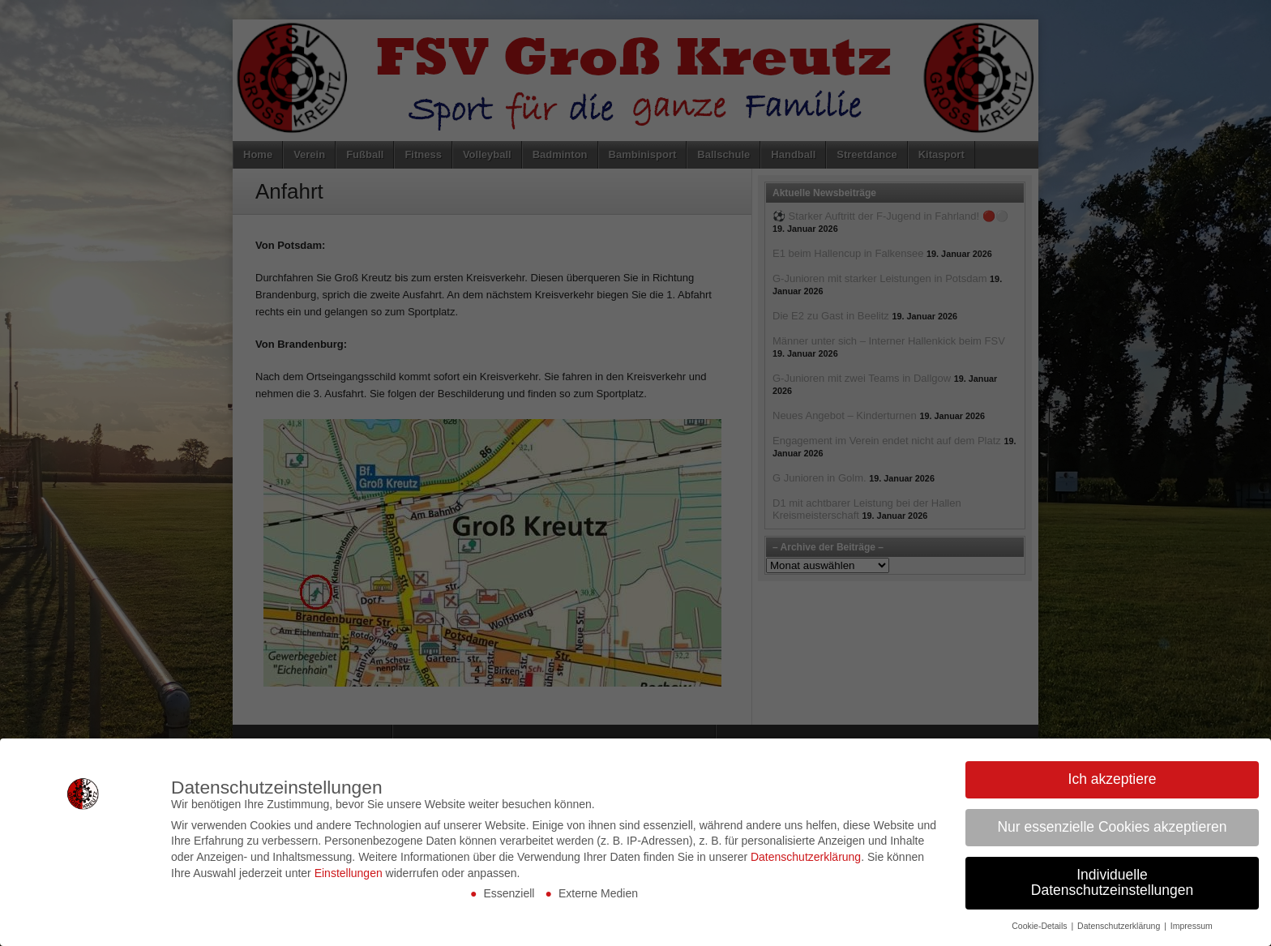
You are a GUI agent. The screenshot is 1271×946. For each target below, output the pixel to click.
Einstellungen (349, 873)
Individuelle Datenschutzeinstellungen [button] (1112, 883)
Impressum (1191, 926)
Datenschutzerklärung (806, 856)
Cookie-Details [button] (1040, 926)
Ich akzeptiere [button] (1112, 779)
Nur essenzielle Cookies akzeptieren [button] (1111, 827)
